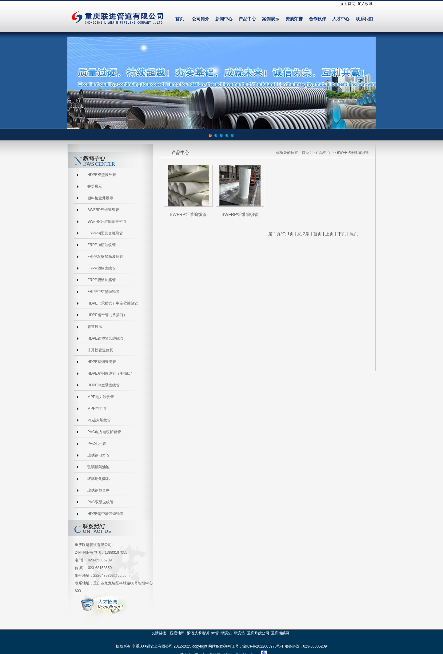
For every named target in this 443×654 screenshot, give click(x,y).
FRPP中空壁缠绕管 (103, 291)
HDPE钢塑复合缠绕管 (105, 338)
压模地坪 (177, 633)
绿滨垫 (226, 633)
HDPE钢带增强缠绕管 (105, 514)
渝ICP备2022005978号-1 (262, 646)
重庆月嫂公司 (258, 633)
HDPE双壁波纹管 (101, 175)
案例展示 (270, 19)
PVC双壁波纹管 (100, 502)
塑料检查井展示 (100, 198)
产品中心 (247, 19)
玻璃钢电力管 (98, 455)
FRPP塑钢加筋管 (101, 280)
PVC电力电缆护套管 (104, 432)
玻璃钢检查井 (98, 490)
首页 (179, 19)
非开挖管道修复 (100, 350)
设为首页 (347, 4)
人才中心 (340, 19)
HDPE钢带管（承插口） (107, 315)
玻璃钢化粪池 (98, 479)
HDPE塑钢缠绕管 (101, 362)
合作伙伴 (317, 19)
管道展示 (94, 327)
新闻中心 (224, 19)
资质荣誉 (294, 19)
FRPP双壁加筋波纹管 (105, 256)
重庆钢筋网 (280, 633)
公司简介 (200, 19)
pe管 (214, 633)
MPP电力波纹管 (100, 397)
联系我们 (364, 19)
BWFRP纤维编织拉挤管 (106, 221)
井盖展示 (94, 186)
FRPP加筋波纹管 (101, 245)
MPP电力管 (96, 408)
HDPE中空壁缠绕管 (103, 385)
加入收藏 (365, 4)
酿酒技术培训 (198, 633)
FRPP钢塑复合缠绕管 (105, 233)
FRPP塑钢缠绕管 (101, 268)
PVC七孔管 (96, 443)
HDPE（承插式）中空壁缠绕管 (112, 303)
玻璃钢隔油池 (98, 467)
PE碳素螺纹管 (99, 420)
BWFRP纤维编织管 (103, 210)
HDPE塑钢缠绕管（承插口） (110, 373)
